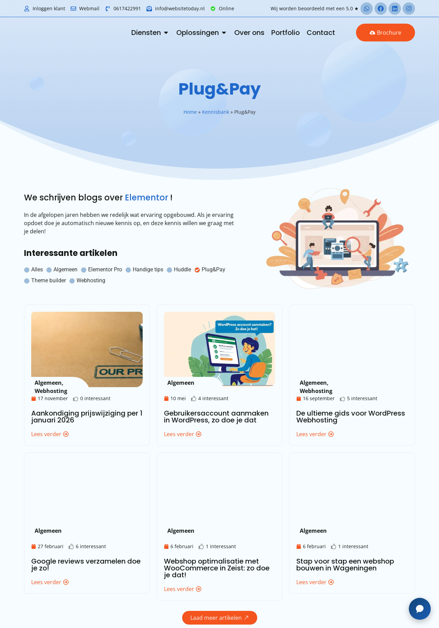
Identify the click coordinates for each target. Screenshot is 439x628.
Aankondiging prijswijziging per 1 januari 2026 (86, 416)
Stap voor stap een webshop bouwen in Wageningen (345, 564)
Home (190, 112)
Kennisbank (215, 112)
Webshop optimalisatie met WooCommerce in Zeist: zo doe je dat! (217, 568)
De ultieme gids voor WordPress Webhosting (350, 416)
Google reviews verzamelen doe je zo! (86, 564)
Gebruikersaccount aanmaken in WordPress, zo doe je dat (216, 416)
